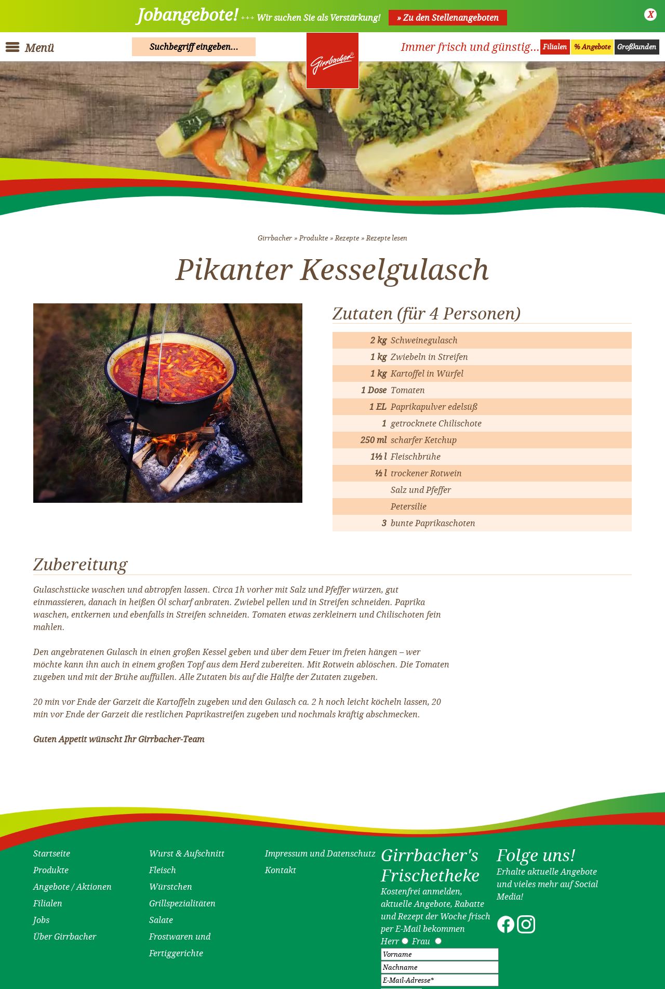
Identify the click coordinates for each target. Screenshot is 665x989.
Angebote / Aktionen (72, 882)
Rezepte (347, 234)
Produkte (313, 234)
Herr (390, 937)
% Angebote (592, 47)
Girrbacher (275, 234)
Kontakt (280, 866)
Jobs (41, 915)
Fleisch (162, 866)
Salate (161, 915)
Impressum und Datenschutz (320, 849)
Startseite (51, 849)
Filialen (555, 47)
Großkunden (636, 47)
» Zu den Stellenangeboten (448, 17)
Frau (421, 937)
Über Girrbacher (64, 932)
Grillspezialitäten (182, 899)
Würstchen (170, 882)
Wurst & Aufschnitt (186, 849)
